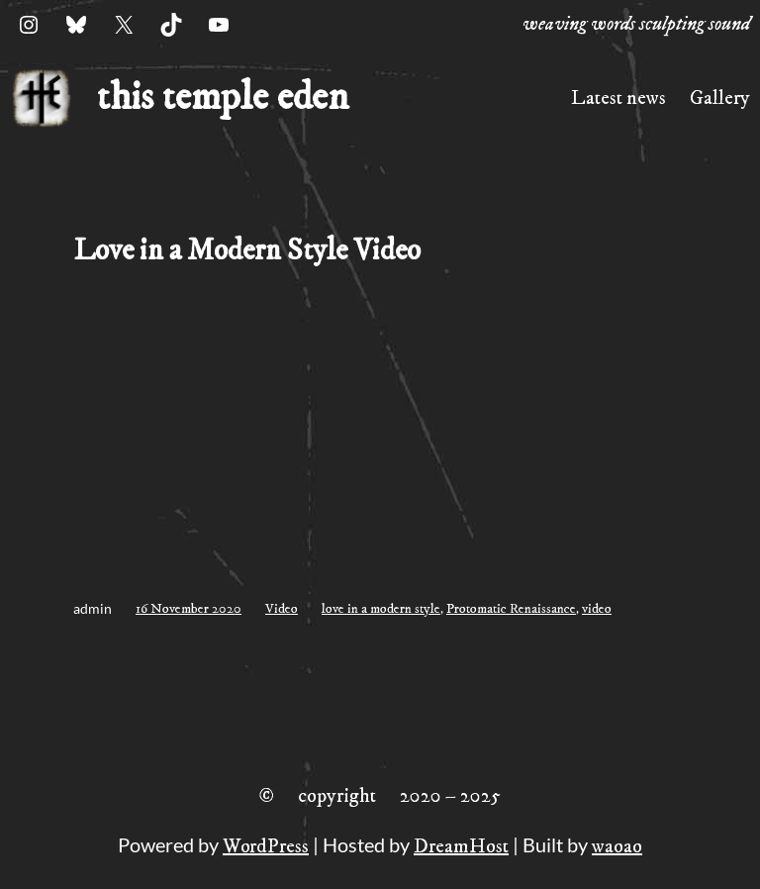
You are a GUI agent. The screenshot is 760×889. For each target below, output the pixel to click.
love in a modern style (381, 609)
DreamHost (461, 847)
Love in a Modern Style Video (247, 251)
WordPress (266, 847)
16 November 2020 (188, 609)
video (597, 609)
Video (281, 609)
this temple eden (222, 98)
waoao (617, 847)
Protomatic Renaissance (511, 609)
